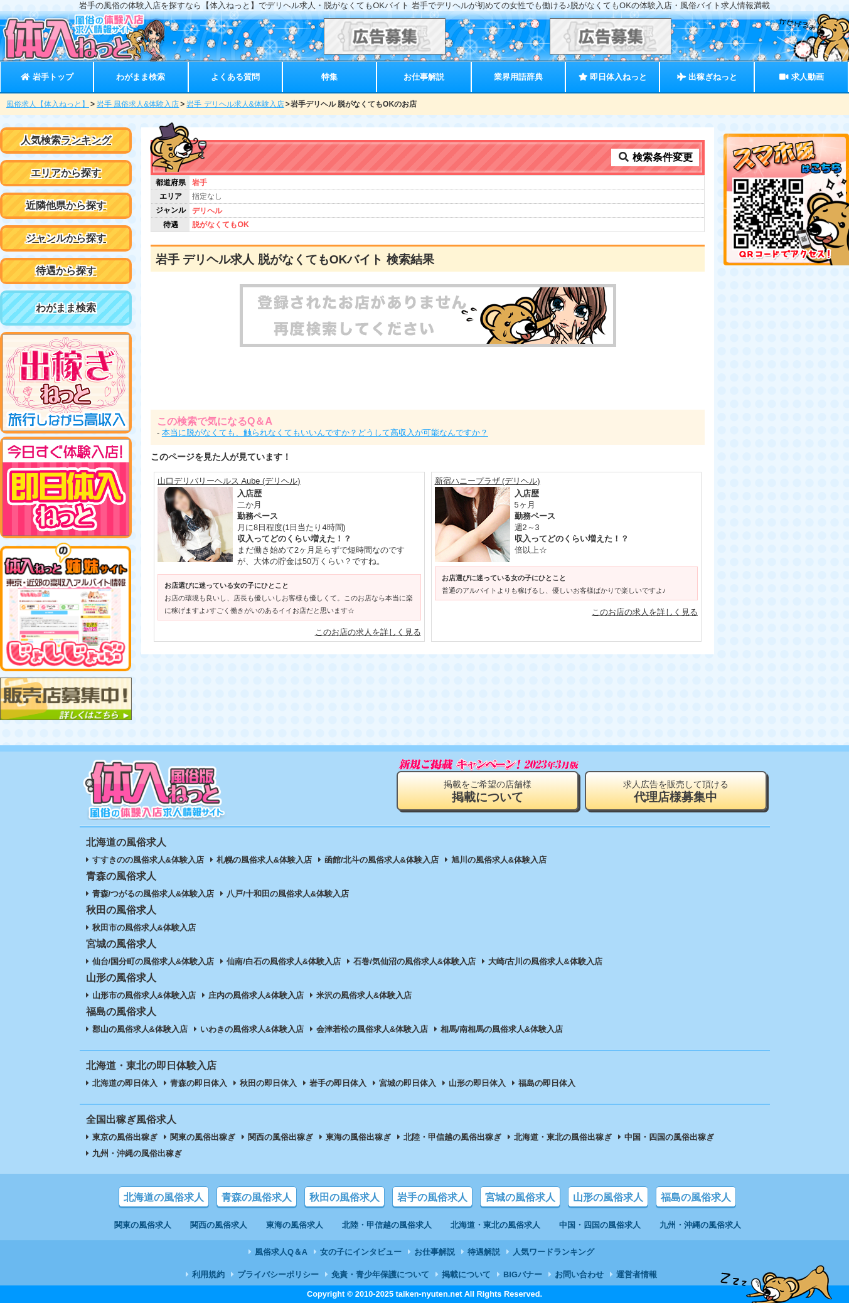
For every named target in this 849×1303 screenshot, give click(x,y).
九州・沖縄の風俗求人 (700, 1225)
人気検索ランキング (66, 140)
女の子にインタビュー (361, 1252)
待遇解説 (483, 1252)
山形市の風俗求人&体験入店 (144, 995)
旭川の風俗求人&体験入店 (499, 859)
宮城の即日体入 (407, 1083)
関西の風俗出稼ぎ (280, 1137)
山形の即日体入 (477, 1083)
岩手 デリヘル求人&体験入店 (235, 104)
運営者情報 (636, 1274)
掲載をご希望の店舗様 (487, 791)
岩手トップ (46, 77)
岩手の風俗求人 (432, 1197)
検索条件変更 (655, 157)
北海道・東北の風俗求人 (495, 1225)
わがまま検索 (140, 77)
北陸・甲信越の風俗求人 (387, 1225)
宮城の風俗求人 (520, 1197)
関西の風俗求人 (218, 1225)
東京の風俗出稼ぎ (125, 1137)
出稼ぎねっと (707, 77)
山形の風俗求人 (608, 1197)
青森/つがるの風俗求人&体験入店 (153, 893)
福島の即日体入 (546, 1083)
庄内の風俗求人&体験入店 (256, 995)
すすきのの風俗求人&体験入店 (148, 859)
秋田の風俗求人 (344, 1197)
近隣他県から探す (66, 205)
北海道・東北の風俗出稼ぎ (563, 1137)
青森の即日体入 (198, 1083)
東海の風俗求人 (294, 1225)
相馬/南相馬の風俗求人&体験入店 (502, 1029)
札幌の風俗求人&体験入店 (264, 859)
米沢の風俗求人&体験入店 (364, 995)
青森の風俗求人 (257, 1197)
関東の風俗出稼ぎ (202, 1137)
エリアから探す (66, 173)
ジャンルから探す (66, 238)
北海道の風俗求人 (164, 1197)
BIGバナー (522, 1274)
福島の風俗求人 (696, 1197)
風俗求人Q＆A (281, 1252)
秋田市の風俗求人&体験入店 (144, 927)
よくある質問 (235, 77)
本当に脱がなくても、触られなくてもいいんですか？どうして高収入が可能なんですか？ (325, 432)
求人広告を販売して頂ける (675, 791)
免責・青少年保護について (380, 1274)
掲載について (466, 1274)
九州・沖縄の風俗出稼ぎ (137, 1153)
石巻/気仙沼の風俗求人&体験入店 (414, 961)
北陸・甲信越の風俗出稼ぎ (452, 1137)
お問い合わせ (579, 1274)
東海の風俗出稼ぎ (358, 1137)
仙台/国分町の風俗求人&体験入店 (153, 961)
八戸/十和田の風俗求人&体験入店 (288, 893)
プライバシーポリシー (278, 1274)
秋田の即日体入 (268, 1083)
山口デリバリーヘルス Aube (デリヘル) (229, 481)
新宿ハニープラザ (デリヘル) (487, 481)
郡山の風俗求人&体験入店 (140, 1029)
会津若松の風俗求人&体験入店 (372, 1029)
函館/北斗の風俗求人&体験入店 (381, 859)
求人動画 (801, 77)
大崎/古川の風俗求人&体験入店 (545, 961)
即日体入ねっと (613, 77)
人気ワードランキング (553, 1252)
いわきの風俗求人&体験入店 (252, 1029)
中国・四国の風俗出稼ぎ (669, 1137)
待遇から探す (66, 270)
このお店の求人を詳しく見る (368, 632)
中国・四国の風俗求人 (600, 1225)
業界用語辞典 (518, 77)
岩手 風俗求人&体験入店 (138, 104)
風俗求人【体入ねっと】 (47, 104)
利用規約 (208, 1274)
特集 (329, 77)
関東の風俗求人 (142, 1225)
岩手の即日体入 (337, 1083)
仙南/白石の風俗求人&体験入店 (284, 961)
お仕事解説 (423, 77)
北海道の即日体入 (125, 1083)
